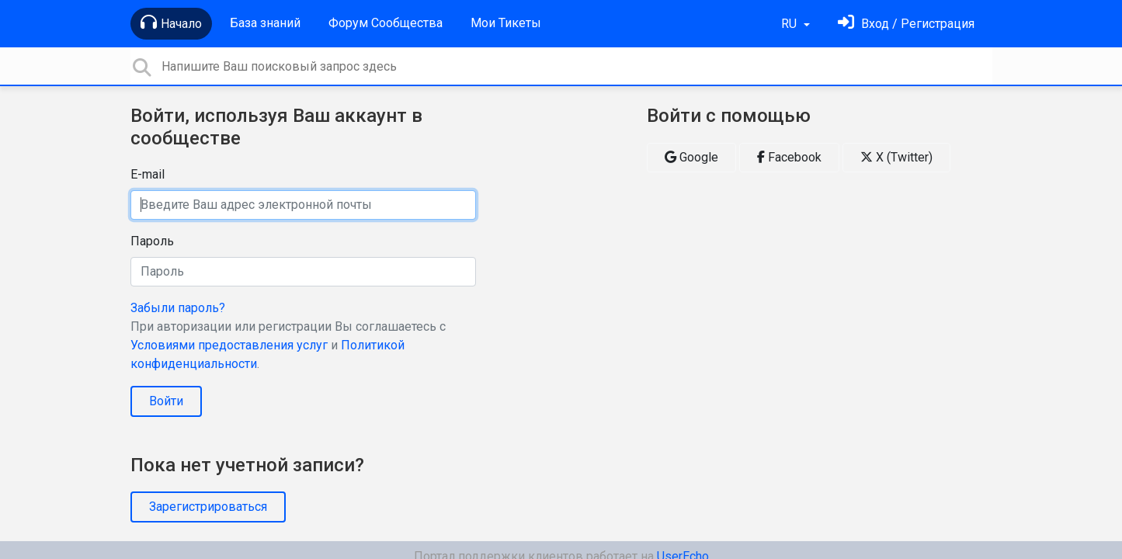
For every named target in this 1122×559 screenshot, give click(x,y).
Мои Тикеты (506, 23)
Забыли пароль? (177, 307)
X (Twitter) (896, 157)
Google (691, 157)
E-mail (147, 174)
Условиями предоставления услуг (229, 345)
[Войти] (906, 24)
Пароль (152, 241)
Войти (166, 401)
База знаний (265, 23)
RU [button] (790, 23)
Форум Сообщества (385, 23)
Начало (171, 22)
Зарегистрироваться (208, 506)
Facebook (789, 157)
